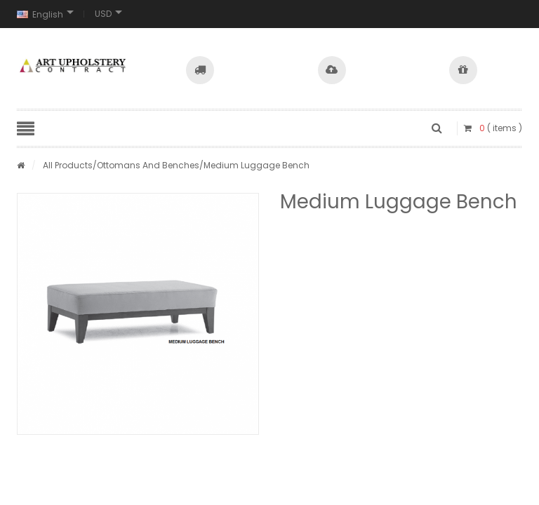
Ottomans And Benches (148, 165)
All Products (68, 165)
